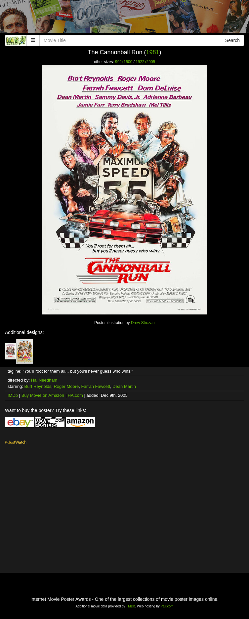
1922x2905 (145, 62)
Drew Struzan (143, 322)
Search (232, 40)
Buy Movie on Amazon (42, 395)
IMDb (13, 395)
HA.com (75, 395)
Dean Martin (124, 386)
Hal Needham (44, 380)
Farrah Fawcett (95, 386)
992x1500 (123, 62)
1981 (152, 52)
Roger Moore (66, 386)
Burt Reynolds (38, 386)
